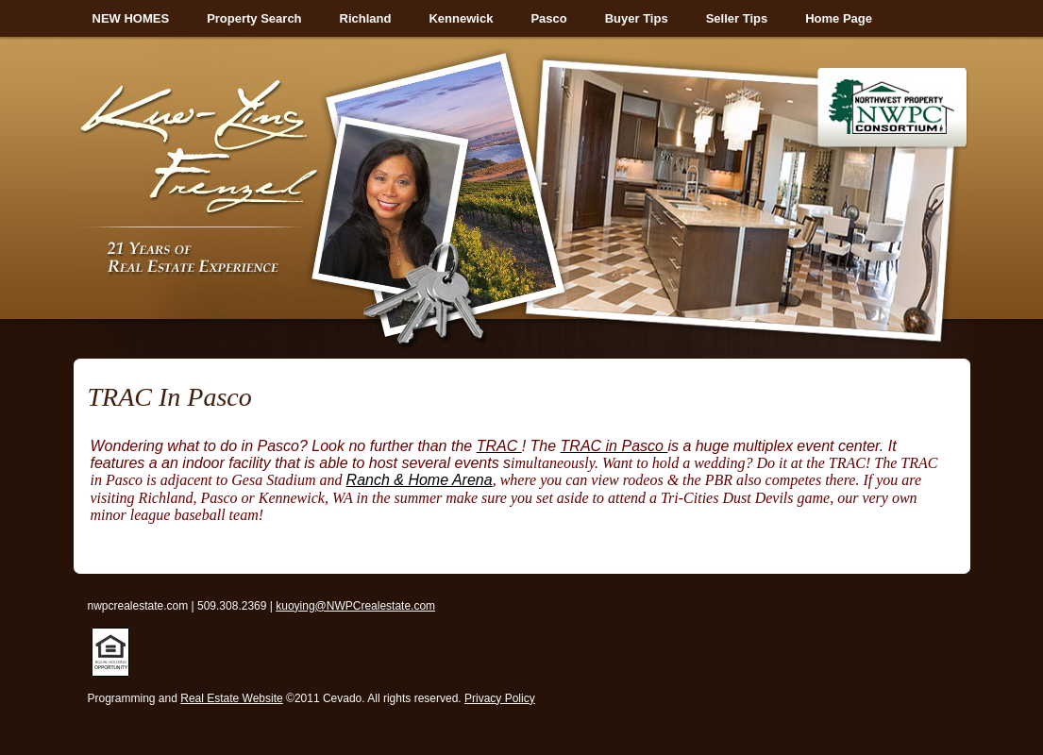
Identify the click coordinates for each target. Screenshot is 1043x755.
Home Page (838, 18)
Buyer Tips (636, 18)
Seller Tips (737, 18)
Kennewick (461, 18)
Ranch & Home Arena (419, 480)
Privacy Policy (499, 698)
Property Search (254, 18)
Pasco (548, 18)
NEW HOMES (131, 18)
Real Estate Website (231, 698)
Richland (366, 18)
